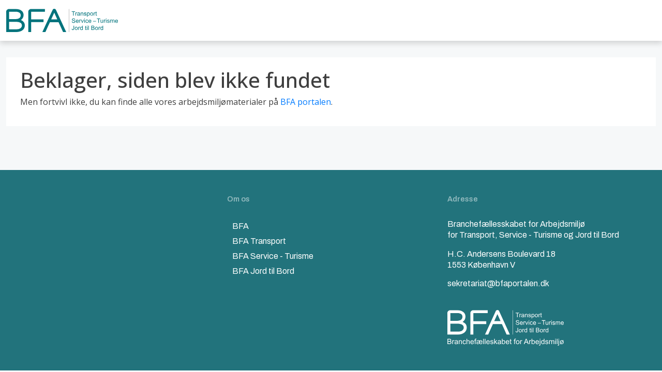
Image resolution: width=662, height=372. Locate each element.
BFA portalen (305, 101)
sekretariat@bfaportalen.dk (498, 283)
